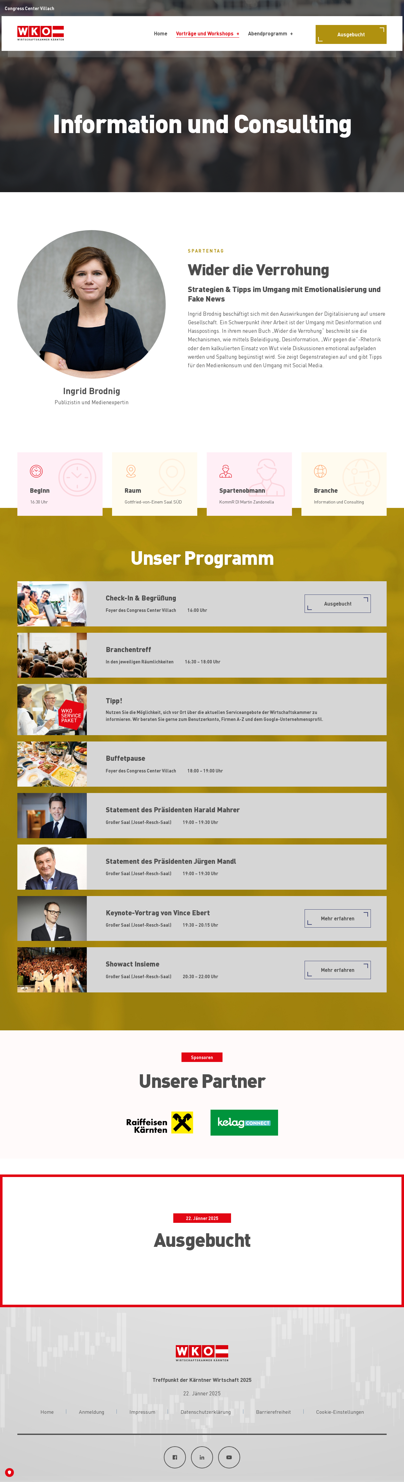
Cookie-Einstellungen (340, 1411)
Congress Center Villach (29, 8)
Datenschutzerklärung (206, 1411)
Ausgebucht (351, 34)
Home (160, 33)
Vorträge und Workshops (205, 33)
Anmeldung (91, 1411)
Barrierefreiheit (273, 1411)
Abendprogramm (267, 33)
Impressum (142, 1411)
